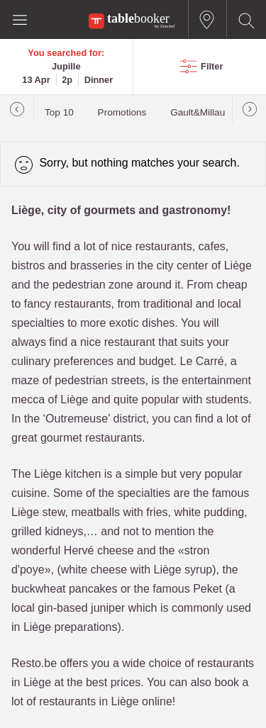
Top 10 (59, 112)
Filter (212, 66)
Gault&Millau (197, 112)
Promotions (122, 112)
